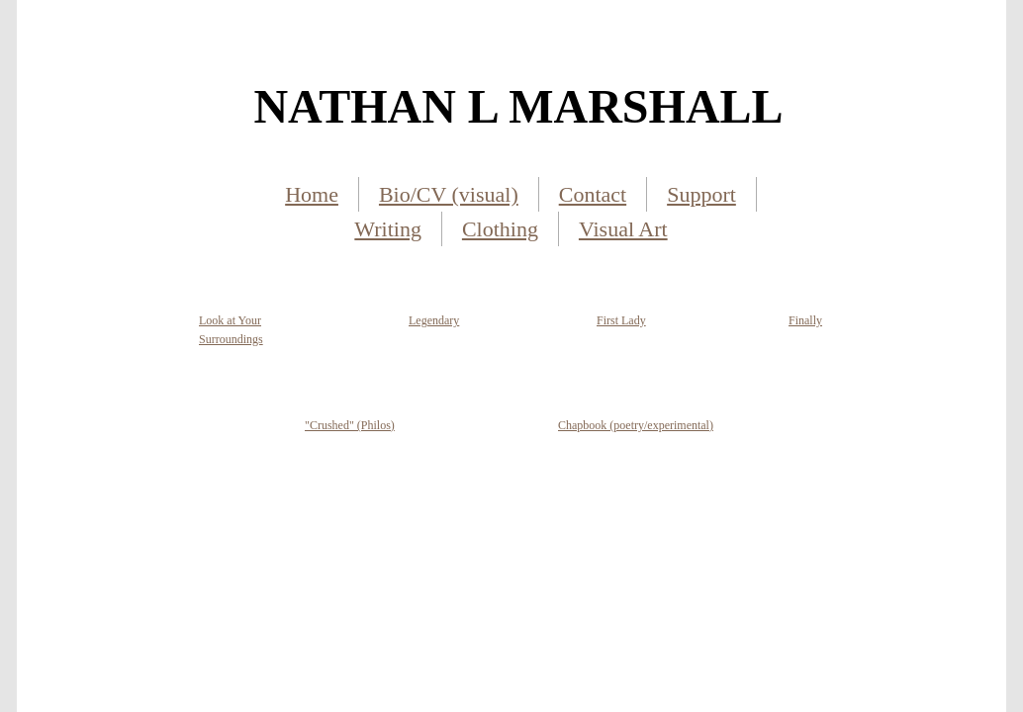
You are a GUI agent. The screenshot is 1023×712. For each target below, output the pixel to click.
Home (311, 194)
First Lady (621, 320)
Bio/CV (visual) (448, 194)
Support (701, 194)
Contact (592, 194)
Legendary (434, 320)
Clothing (500, 229)
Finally (805, 320)
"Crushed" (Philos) (350, 425)
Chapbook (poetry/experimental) (635, 425)
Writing (387, 229)
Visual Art (623, 229)
